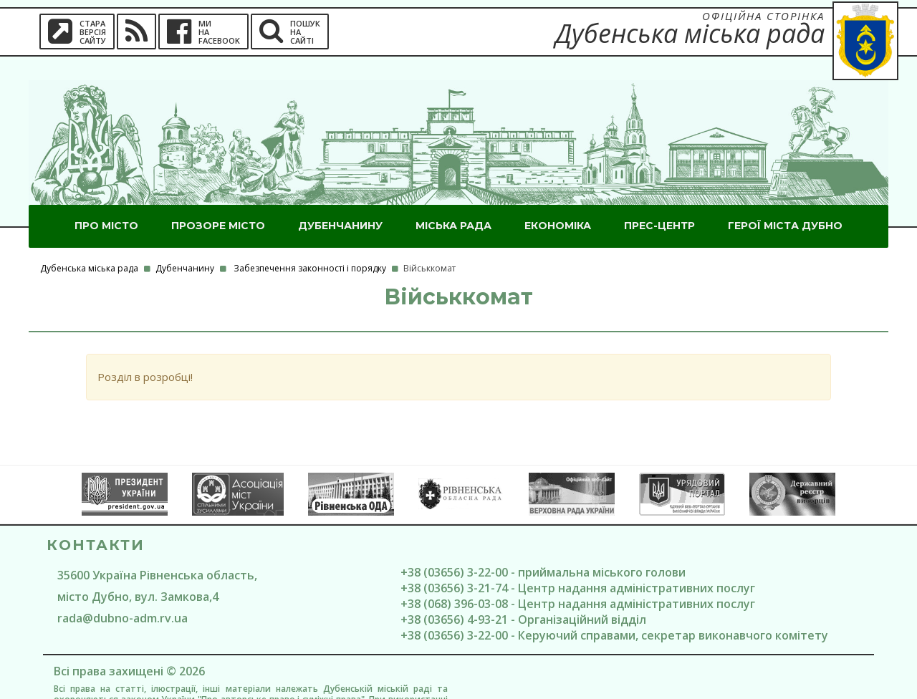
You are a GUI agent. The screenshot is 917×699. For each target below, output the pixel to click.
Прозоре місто (218, 202)
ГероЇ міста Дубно (785, 202)
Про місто (106, 202)
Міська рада (453, 202)
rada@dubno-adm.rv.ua (122, 594)
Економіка (557, 202)
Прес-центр (659, 202)
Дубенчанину (340, 202)
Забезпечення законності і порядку (310, 244)
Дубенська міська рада (89, 244)
